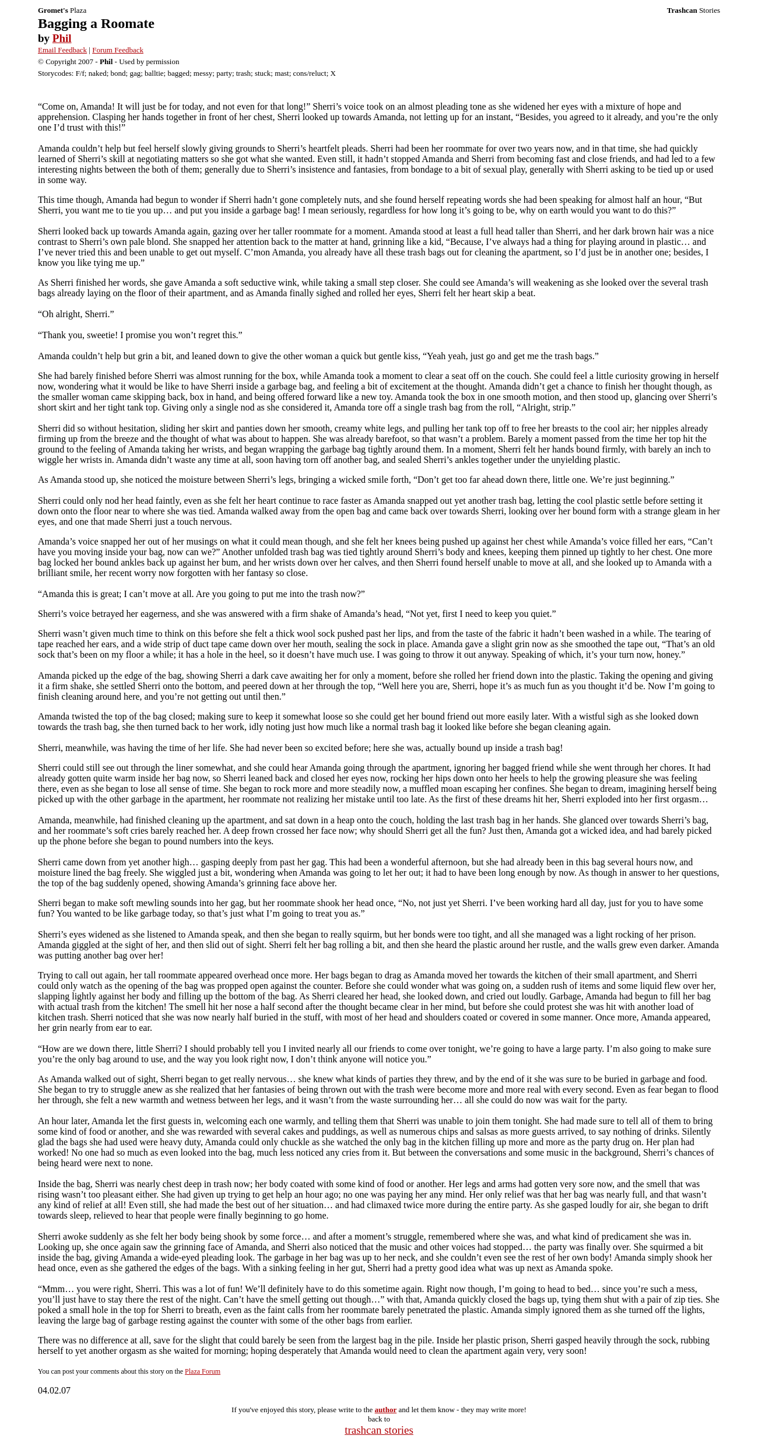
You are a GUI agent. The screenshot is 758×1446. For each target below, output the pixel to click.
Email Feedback (62, 49)
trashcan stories (379, 1430)
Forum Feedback (117, 49)
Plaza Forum (202, 1371)
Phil (62, 38)
